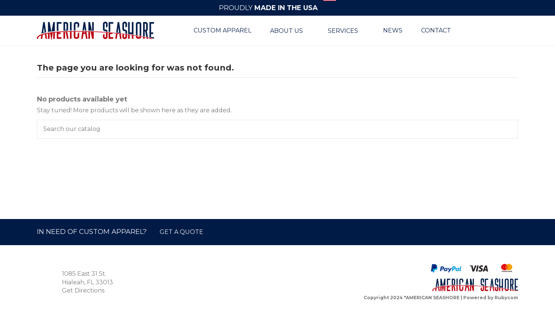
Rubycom (506, 297)
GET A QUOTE (181, 231)
